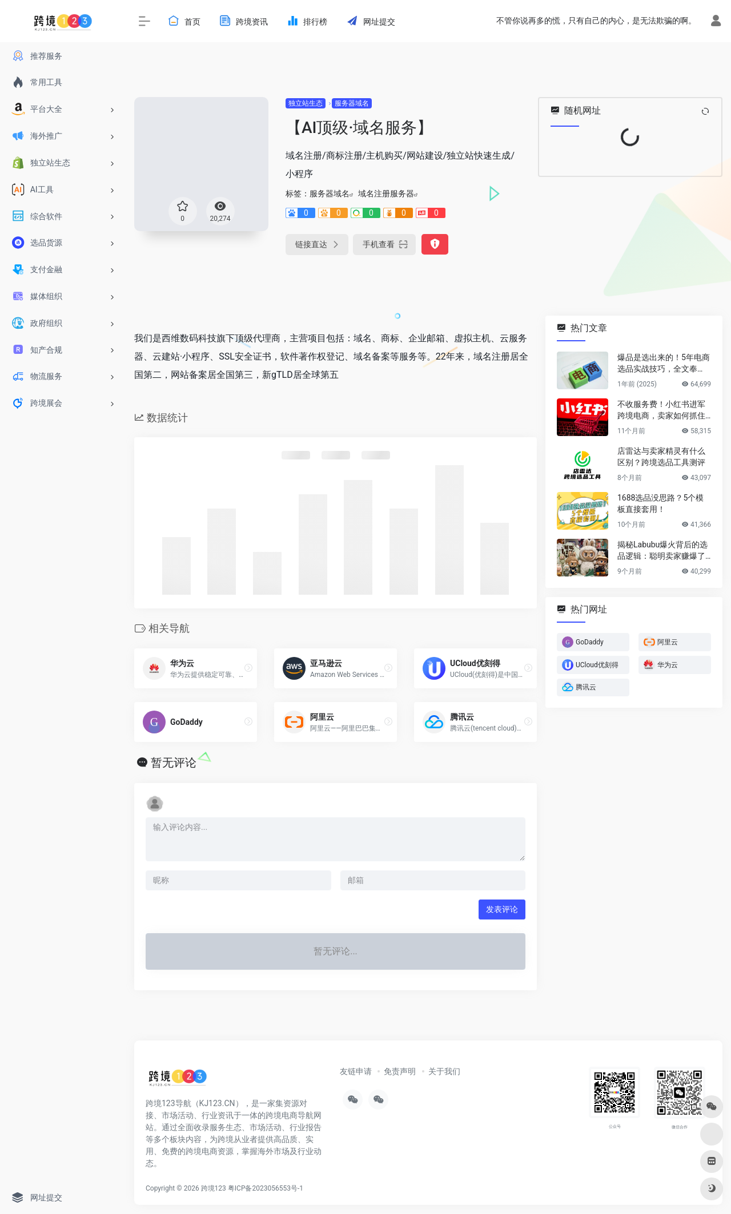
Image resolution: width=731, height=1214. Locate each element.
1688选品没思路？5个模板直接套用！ (660, 503)
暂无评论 (173, 762)
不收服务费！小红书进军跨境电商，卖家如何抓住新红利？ (661, 410)
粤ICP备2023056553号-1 (265, 1188)
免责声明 (400, 1071)
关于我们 (444, 1071)
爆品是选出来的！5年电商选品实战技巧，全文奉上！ (663, 363)
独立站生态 (305, 103)
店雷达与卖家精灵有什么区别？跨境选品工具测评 (661, 456)
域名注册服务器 (386, 193)
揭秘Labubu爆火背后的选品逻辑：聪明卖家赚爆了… (663, 550)
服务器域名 (352, 103)
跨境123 (213, 1188)
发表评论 (502, 909)
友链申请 (356, 1071)
